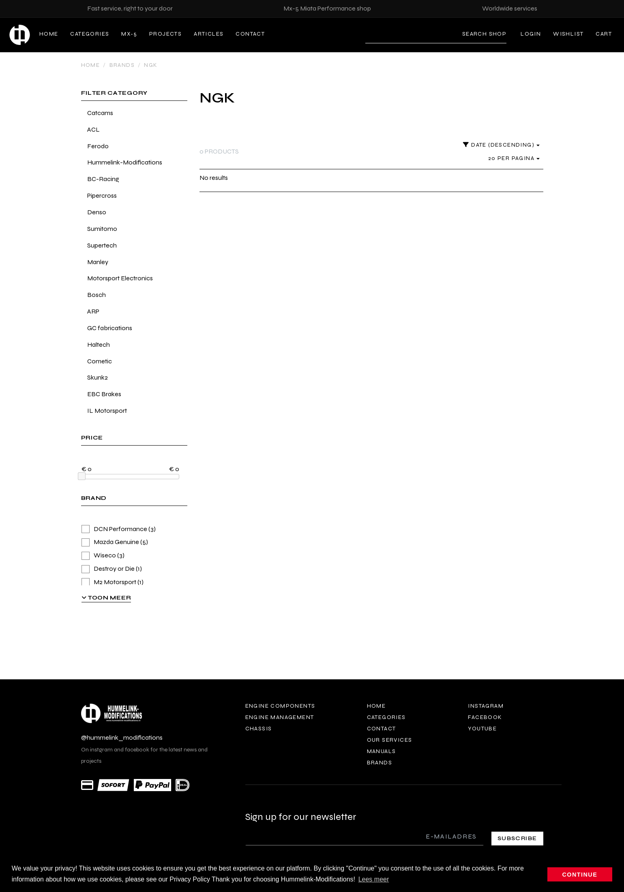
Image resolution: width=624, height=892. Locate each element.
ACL (93, 129)
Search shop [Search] (484, 33)
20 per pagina (514, 158)
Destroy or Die (111, 569)
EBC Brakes (104, 394)
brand (94, 498)
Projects (165, 33)
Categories (89, 33)
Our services (389, 739)
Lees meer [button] (373, 879)
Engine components (280, 705)
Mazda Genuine (114, 542)
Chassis (258, 728)
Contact (250, 33)
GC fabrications (109, 328)
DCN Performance (118, 529)
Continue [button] (580, 874)
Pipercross (102, 195)
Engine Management (279, 717)
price (92, 438)
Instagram (486, 705)
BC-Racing (103, 179)
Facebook (485, 717)
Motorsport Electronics (120, 278)
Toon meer (106, 597)
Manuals (381, 751)
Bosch (96, 295)
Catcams (100, 113)
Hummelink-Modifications (124, 162)
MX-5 (129, 33)
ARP (93, 311)
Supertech (102, 245)
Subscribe (517, 838)
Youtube (482, 728)
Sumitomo (102, 229)
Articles (208, 33)
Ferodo (98, 146)
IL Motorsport (107, 410)
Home (48, 33)
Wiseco (102, 555)
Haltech (98, 344)
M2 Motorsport (112, 582)
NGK (150, 65)
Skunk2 (97, 377)
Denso (96, 212)
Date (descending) (501, 144)
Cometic (99, 361)
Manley (97, 262)
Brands (122, 65)
